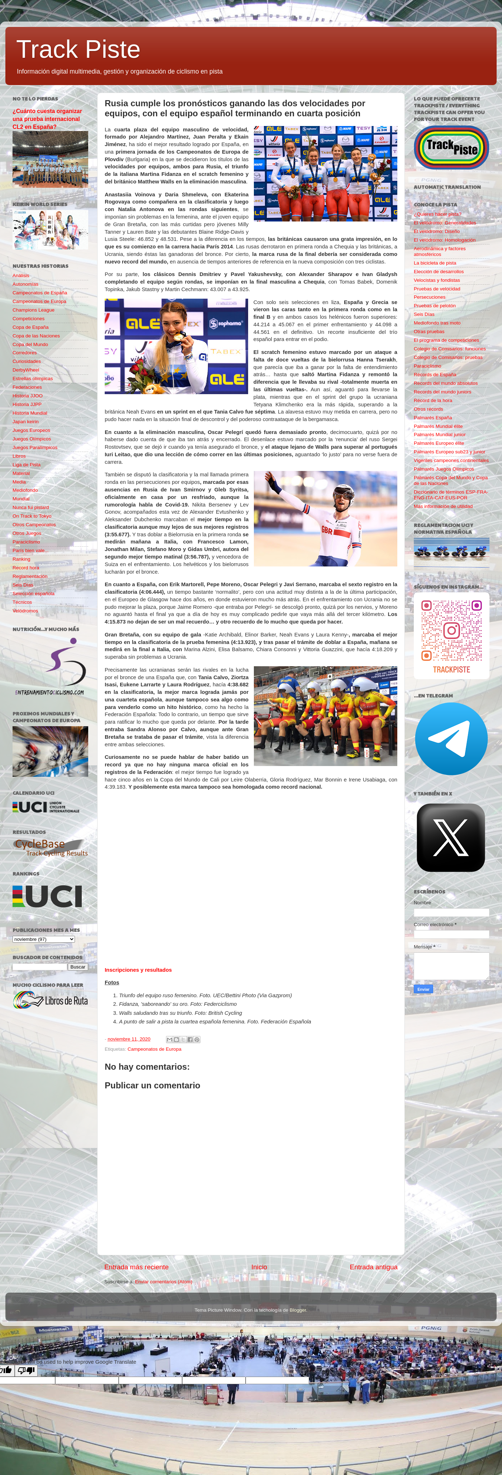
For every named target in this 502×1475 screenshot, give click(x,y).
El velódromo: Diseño (437, 231)
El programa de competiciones (446, 340)
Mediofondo (25, 490)
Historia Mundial (30, 413)
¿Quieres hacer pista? (437, 214)
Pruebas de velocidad (437, 288)
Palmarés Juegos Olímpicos (444, 469)
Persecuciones (430, 297)
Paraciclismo (26, 542)
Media (19, 482)
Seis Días (23, 585)
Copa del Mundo (30, 344)
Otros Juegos (27, 533)
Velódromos (25, 610)
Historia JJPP (27, 404)
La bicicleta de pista (435, 263)
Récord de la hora (433, 400)
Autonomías (25, 284)
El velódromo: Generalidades (445, 222)
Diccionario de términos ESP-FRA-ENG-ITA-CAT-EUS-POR (451, 494)
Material (21, 473)
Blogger (298, 1310)
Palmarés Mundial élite (438, 426)
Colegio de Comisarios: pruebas (448, 357)
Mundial (21, 498)
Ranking (21, 559)
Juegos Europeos (31, 430)
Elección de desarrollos (439, 271)
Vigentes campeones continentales (451, 460)
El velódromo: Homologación (445, 240)
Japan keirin (26, 421)
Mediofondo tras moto (437, 323)
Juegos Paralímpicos (35, 447)
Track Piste (78, 49)
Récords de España (435, 374)
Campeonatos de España (40, 292)
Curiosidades (27, 361)
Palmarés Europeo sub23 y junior (450, 451)
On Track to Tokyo (32, 516)
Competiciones (28, 318)
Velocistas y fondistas (437, 280)
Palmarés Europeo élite (439, 443)
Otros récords (428, 409)
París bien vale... (31, 550)
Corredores (25, 352)
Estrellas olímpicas (33, 378)
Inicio (259, 1267)
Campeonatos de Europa (154, 1049)
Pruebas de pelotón (435, 305)
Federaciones (27, 387)
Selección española (34, 593)
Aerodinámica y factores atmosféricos (440, 251)
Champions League (34, 310)
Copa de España (31, 327)
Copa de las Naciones (36, 336)
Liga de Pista (27, 464)
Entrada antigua (374, 1267)
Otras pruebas (429, 331)
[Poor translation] (26, 1371)
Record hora (26, 567)
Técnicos (22, 602)
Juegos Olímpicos (32, 439)
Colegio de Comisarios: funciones (450, 348)
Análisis (21, 275)
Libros (19, 456)
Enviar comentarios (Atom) (164, 1281)
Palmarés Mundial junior (440, 434)
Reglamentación (30, 576)
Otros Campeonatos (34, 524)
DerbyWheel (26, 370)
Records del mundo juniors (443, 392)
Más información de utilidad (443, 506)
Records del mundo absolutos (446, 383)
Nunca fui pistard (31, 507)
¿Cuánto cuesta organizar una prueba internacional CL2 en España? (47, 119)
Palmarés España (433, 417)
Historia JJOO (28, 395)
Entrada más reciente (136, 1267)
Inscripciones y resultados (138, 970)
